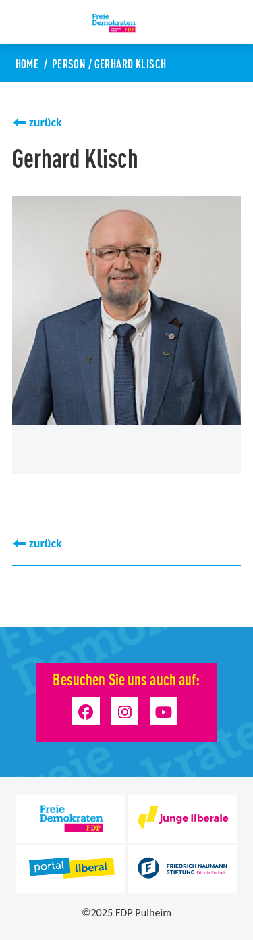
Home (27, 63)
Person (69, 63)
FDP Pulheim (143, 912)
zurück (45, 122)
